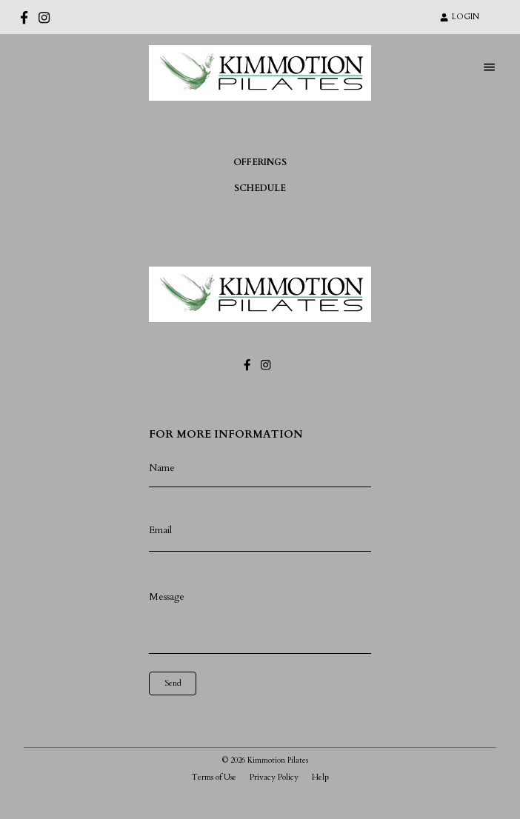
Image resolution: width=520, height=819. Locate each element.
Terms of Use (213, 777)
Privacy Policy (274, 777)
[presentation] (215, 717)
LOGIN (459, 16)
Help (320, 777)
